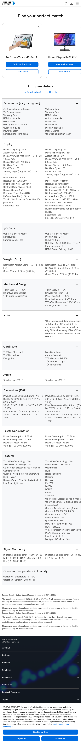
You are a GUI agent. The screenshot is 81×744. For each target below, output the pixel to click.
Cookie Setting (40, 732)
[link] (22, 71)
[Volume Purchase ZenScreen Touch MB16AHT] (22, 64)
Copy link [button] (52, 92)
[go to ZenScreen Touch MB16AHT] (22, 41)
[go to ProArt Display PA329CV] (65, 41)
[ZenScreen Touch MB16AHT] (22, 56)
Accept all (60, 738)
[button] (66, 3)
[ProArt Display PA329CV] (64, 56)
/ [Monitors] (22, 640)
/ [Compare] (30, 640)
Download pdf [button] (32, 92)
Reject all (21, 738)
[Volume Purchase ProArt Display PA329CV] (64, 64)
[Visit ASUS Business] (10, 640)
